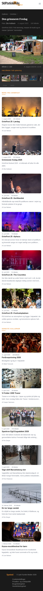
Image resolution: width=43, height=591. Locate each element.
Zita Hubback (10, 23)
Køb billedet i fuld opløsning (12, 70)
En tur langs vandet (10, 508)
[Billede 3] (24, 78)
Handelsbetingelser (19, 586)
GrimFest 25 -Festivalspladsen (15, 313)
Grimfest (13, 14)
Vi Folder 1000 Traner (11, 393)
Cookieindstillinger (18, 579)
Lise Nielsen (7, 131)
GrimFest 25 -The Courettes (14, 275)
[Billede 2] (15, 78)
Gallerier (5, 14)
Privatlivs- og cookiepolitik (21, 581)
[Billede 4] (33, 78)
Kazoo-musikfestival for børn (14, 546)
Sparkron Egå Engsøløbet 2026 (15, 431)
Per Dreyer (7, 440)
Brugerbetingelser (18, 584)
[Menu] (39, 3)
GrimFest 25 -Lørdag (11, 122)
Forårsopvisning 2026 (11, 357)
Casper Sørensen (9, 402)
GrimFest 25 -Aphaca (11, 237)
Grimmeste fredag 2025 (12, 160)
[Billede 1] (6, 78)
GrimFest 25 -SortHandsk (13, 198)
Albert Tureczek (8, 364)
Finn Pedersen (8, 479)
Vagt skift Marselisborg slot (14, 470)
